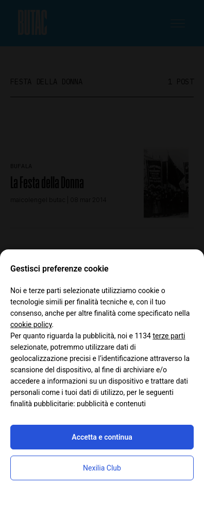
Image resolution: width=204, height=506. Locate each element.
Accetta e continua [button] (102, 437)
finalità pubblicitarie (41, 404)
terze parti (168, 336)
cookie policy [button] (31, 324)
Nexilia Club (102, 468)
